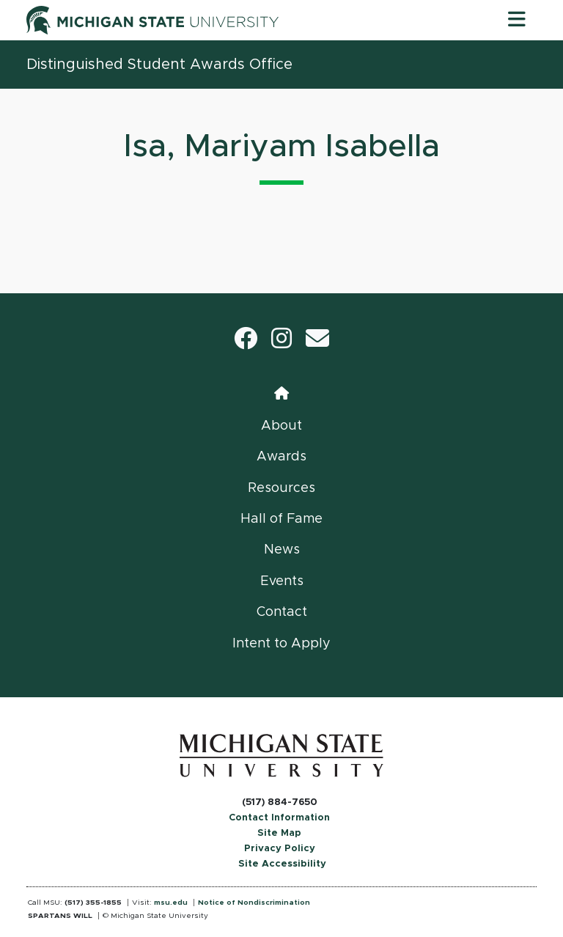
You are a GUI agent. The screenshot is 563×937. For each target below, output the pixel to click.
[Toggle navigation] (517, 20)
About (281, 426)
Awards (281, 456)
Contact (282, 612)
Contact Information (279, 818)
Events (281, 581)
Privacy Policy (279, 848)
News (282, 549)
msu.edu (171, 902)
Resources (281, 488)
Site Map (279, 833)
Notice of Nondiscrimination (254, 902)
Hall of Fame (281, 519)
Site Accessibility (282, 864)
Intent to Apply (281, 643)
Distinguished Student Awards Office (159, 64)
